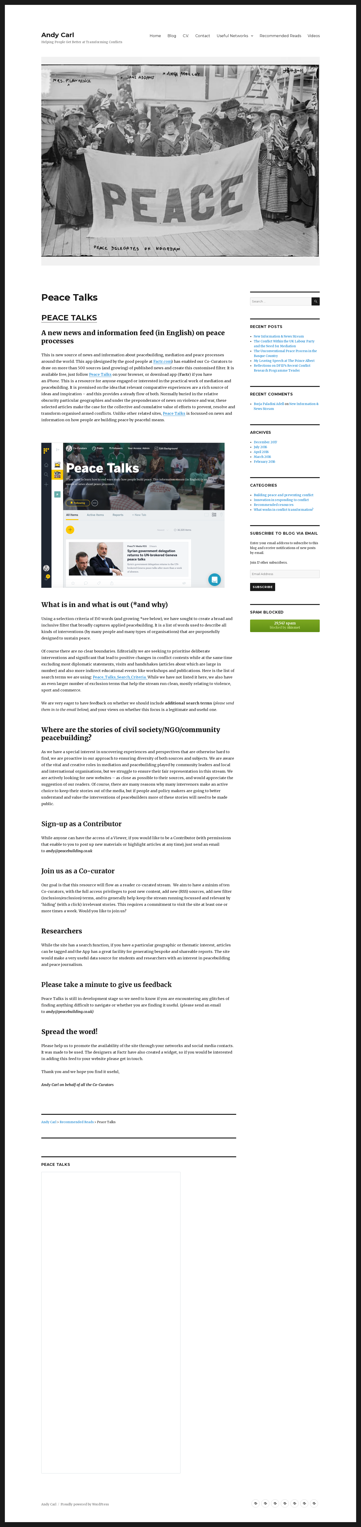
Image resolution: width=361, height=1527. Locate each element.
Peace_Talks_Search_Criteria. (120, 677)
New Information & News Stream (279, 336)
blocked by (284, 625)
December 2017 (265, 442)
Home (155, 36)
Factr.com (162, 361)
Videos (314, 36)
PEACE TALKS (69, 317)
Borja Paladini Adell (269, 404)
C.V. (186, 36)
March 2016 (262, 457)
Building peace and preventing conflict (283, 495)
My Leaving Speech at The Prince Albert (284, 361)
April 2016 (261, 452)
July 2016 (260, 447)
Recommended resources (273, 505)
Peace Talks (100, 374)
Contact (202, 36)
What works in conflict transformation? (283, 510)
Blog (172, 36)
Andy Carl (57, 35)
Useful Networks (232, 36)
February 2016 (264, 462)
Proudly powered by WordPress (85, 1504)
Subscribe (263, 587)
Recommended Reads (280, 36)
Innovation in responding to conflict (281, 500)
